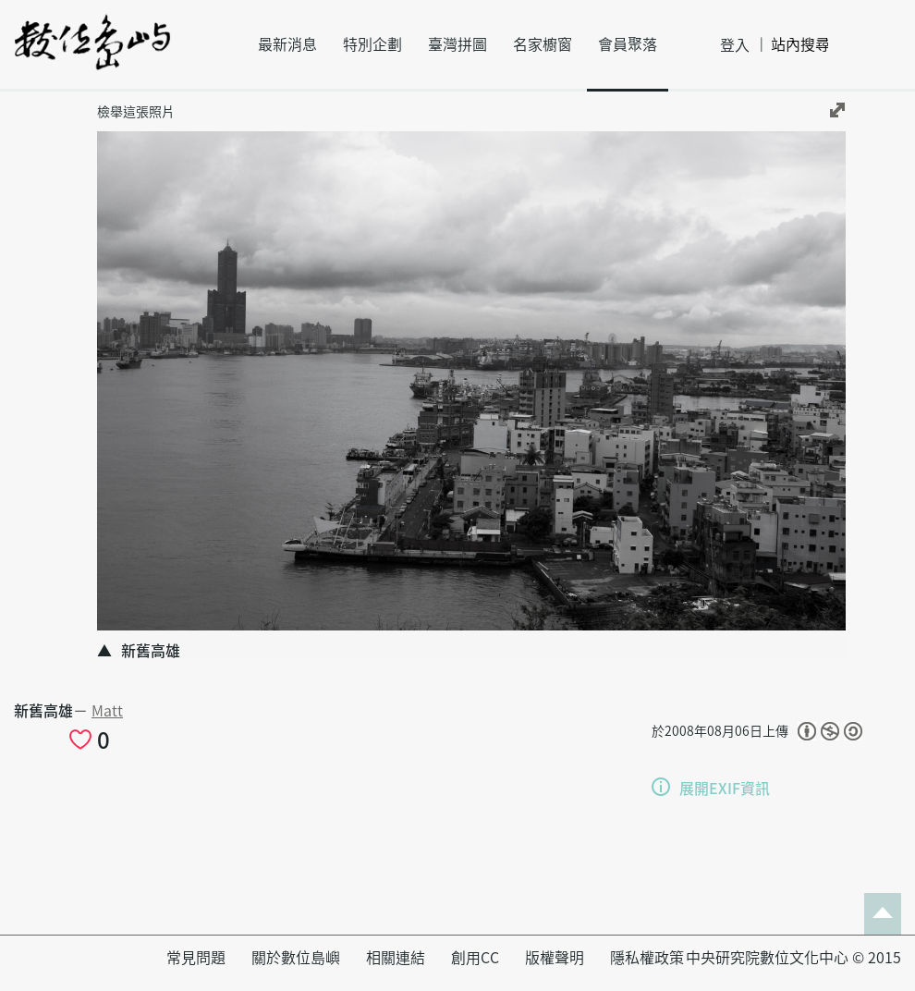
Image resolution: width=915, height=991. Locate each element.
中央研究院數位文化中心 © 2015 (793, 957)
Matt (107, 710)
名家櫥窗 (542, 44)
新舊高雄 (43, 710)
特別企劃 (372, 44)
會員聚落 (627, 44)
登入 (735, 45)
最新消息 (287, 44)
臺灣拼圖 (457, 44)
